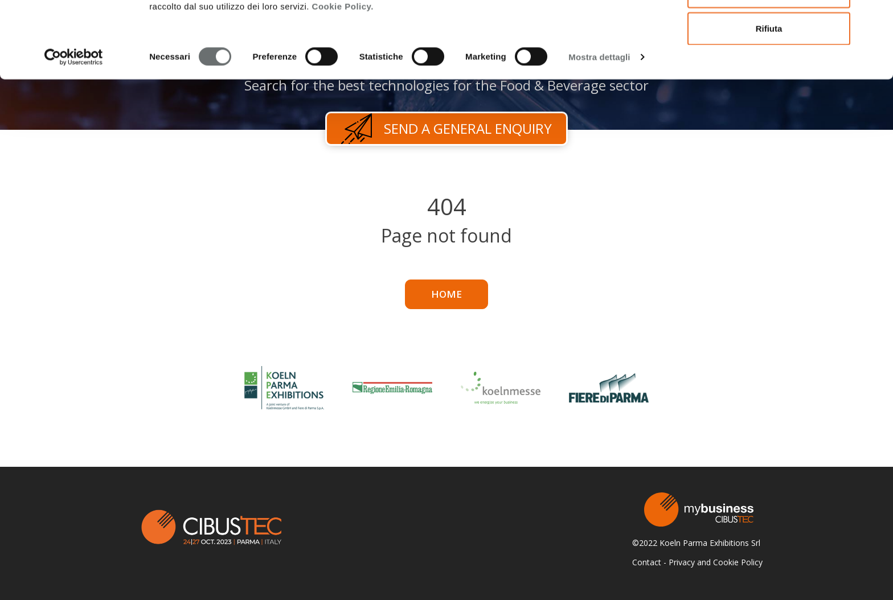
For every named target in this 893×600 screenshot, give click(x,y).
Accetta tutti (769, 30)
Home (446, 294)
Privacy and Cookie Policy (716, 562)
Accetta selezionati (768, 67)
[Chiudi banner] (875, 18)
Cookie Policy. (343, 82)
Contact (646, 562)
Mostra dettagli (599, 133)
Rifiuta (769, 104)
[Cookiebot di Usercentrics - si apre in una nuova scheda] (74, 133)
